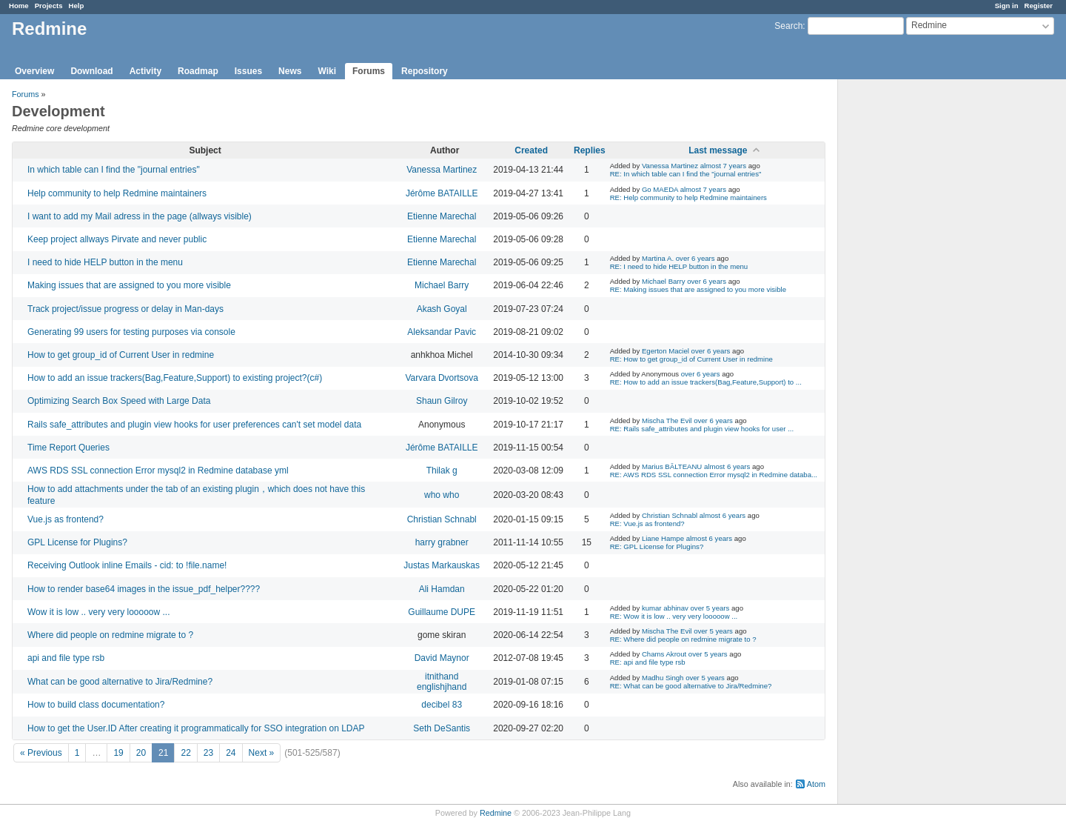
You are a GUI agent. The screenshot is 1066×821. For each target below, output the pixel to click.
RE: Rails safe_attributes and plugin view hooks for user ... (702, 429)
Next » (262, 753)
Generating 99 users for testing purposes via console (131, 332)
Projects (49, 5)
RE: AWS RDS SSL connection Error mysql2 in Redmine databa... (713, 475)
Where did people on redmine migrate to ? (110, 635)
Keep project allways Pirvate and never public (117, 239)
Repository (424, 71)
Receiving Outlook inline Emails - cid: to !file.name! (127, 565)
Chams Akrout (664, 654)
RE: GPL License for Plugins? (657, 546)
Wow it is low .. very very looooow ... (98, 612)
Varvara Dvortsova (441, 378)
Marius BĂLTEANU (672, 466)
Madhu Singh (663, 678)
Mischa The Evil (667, 420)
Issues (248, 71)
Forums (368, 71)
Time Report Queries (68, 447)
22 (185, 753)
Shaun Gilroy (441, 401)
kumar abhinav (665, 608)
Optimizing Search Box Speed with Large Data (118, 401)
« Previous (41, 753)
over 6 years (695, 258)
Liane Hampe (663, 538)
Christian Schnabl (442, 519)
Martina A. (658, 258)
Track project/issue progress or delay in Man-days (125, 309)
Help (76, 5)
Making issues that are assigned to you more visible (129, 285)
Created (531, 150)
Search (788, 26)
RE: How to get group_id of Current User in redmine (691, 359)
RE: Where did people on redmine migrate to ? (683, 639)
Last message (717, 150)
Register (1039, 5)
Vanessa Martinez (441, 169)
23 (208, 753)
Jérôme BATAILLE (442, 193)
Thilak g (441, 470)
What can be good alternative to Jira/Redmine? (119, 682)
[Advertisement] (912, 312)
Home (19, 5)
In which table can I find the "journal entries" (113, 169)
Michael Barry (442, 285)
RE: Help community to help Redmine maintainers (688, 197)
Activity (145, 71)
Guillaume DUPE (441, 612)
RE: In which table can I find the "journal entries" (686, 174)
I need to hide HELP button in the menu (105, 262)
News (289, 71)
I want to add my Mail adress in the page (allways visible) (139, 216)
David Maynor (442, 658)
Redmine (496, 812)
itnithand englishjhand (441, 681)
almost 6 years (727, 466)
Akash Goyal (442, 309)
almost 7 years (723, 166)
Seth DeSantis (441, 728)
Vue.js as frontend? (65, 519)
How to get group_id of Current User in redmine (120, 355)
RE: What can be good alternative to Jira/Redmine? (691, 686)
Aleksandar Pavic (441, 332)
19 (118, 753)
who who (441, 495)
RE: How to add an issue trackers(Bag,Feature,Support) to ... (706, 382)
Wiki (327, 71)
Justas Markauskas (441, 565)
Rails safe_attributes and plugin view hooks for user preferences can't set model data (194, 424)
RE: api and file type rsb (647, 662)
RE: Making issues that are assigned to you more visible (698, 289)
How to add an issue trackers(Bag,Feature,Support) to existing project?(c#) (174, 378)
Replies (590, 150)
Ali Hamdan (442, 589)
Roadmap (198, 71)
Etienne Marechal (441, 216)
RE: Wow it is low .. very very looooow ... (674, 616)
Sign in (1007, 5)
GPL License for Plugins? (77, 542)
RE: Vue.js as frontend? (647, 523)
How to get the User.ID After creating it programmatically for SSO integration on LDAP (196, 728)
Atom (816, 784)
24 (230, 753)
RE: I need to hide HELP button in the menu (679, 266)
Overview (34, 71)
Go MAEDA (660, 189)
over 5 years (710, 608)
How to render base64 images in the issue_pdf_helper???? (143, 589)
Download (91, 71)
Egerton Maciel (665, 351)
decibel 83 (441, 704)
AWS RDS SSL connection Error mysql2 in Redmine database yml (158, 470)
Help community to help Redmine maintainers (117, 193)
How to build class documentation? (95, 704)
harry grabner (442, 542)
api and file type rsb (65, 658)
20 (141, 753)
